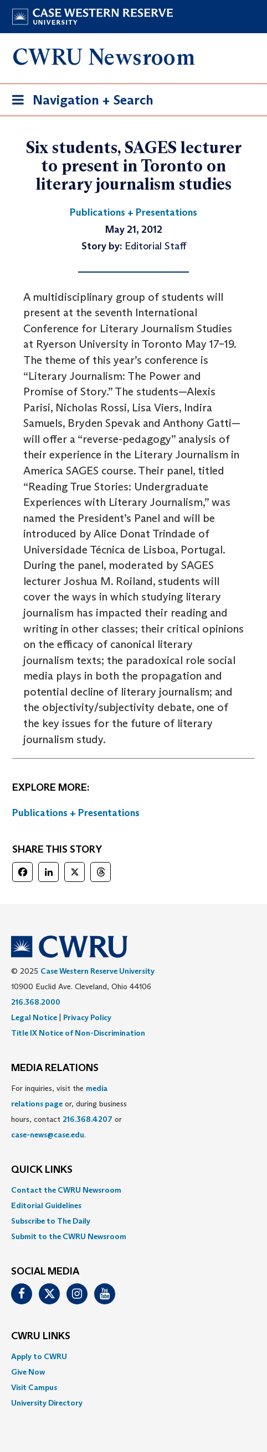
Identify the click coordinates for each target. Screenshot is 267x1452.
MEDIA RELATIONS (55, 1068)
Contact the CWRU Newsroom (66, 1190)
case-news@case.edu (47, 1135)
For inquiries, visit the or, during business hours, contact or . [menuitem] (69, 1111)
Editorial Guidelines (46, 1205)
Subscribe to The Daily (50, 1221)
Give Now (28, 1372)
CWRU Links (40, 1336)
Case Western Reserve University (97, 971)
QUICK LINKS (42, 1170)
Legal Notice (34, 1017)
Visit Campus (34, 1387)
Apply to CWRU (39, 1356)
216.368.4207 (87, 1119)
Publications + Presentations (76, 813)
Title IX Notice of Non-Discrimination (78, 1033)
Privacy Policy (87, 1017)
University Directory (47, 1403)
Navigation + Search (79, 102)
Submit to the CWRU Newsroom (68, 1236)
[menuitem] (133, 1190)
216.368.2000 (35, 1002)
